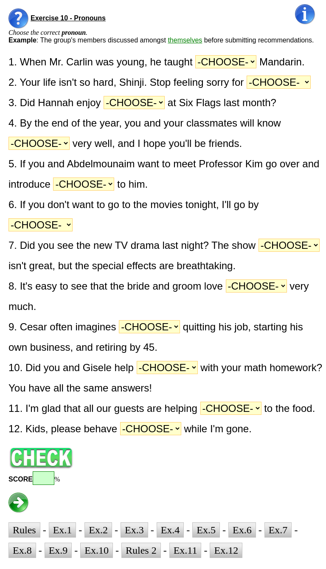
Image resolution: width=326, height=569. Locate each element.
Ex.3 (134, 529)
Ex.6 (242, 529)
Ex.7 (278, 529)
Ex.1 (62, 529)
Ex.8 (22, 550)
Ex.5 (206, 529)
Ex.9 (58, 550)
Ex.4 (170, 529)
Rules (24, 529)
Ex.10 (96, 550)
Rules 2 (141, 550)
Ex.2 (98, 529)
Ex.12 (226, 550)
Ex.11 (185, 550)
